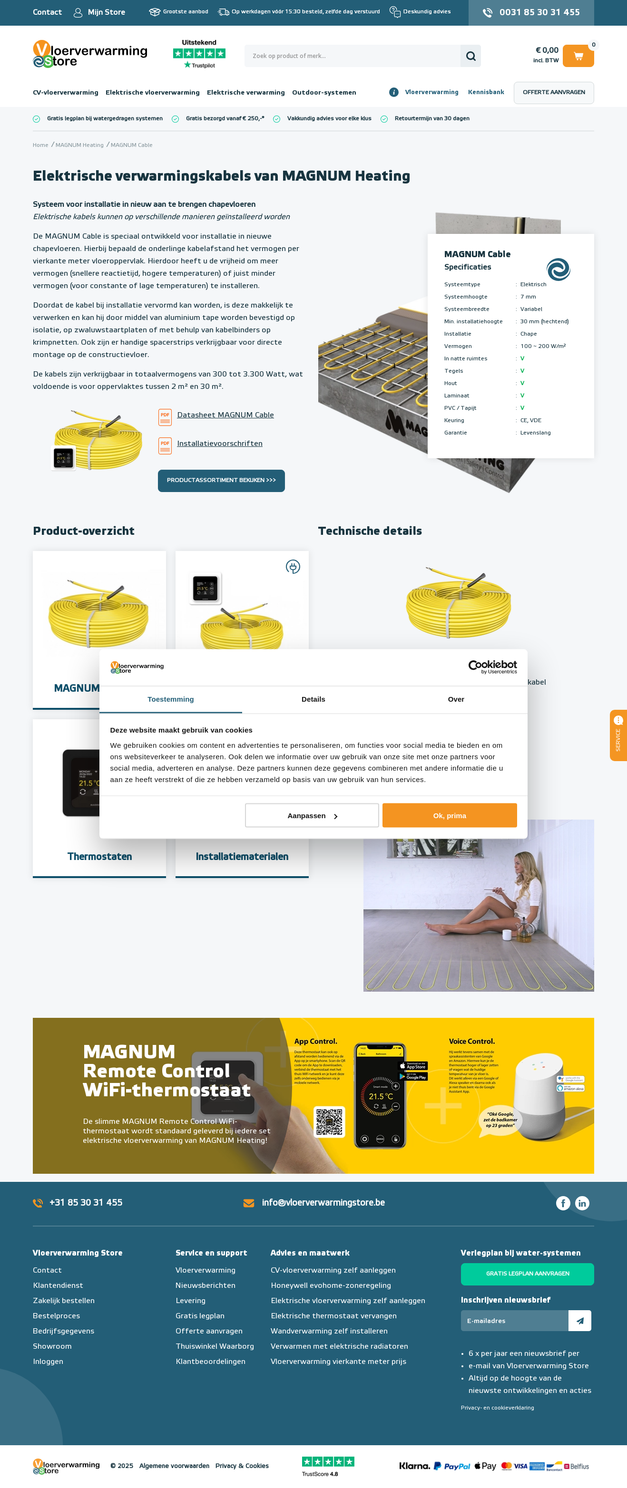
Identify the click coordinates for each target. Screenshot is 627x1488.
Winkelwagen (578, 55)
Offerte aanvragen (554, 93)
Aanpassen (312, 816)
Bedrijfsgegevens (63, 1331)
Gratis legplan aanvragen (527, 1274)
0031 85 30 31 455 (540, 13)
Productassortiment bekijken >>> (221, 480)
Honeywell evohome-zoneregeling (331, 1286)
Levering (191, 1301)
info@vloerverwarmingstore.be (323, 1203)
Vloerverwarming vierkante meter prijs (338, 1362)
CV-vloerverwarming (65, 92)
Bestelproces (56, 1316)
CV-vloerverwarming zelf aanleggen (333, 1271)
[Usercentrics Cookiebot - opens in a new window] (475, 667)
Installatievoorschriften (220, 444)
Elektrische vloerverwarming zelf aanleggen (348, 1301)
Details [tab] (313, 699)
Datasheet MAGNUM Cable (225, 415)
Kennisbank (486, 92)
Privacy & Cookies (242, 1466)
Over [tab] (456, 699)
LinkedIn (582, 1203)
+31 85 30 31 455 (85, 1203)
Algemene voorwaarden (174, 1466)
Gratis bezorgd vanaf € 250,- (224, 119)
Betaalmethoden (494, 1466)
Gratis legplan (200, 1316)
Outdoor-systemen (324, 92)
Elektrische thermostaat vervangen (334, 1316)
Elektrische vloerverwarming (153, 92)
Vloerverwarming (432, 92)
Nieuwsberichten (205, 1286)
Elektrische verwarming (246, 92)
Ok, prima (449, 816)
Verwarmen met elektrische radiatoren (339, 1347)
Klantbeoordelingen (210, 1362)
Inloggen (48, 1362)
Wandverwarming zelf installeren (329, 1331)
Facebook (563, 1203)
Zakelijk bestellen (64, 1301)
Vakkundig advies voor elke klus (329, 119)
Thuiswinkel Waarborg (215, 1347)
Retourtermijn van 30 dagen (432, 119)
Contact (47, 13)
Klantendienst (58, 1286)
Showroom (52, 1347)
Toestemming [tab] (170, 699)
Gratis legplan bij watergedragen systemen (105, 119)
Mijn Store (106, 13)
